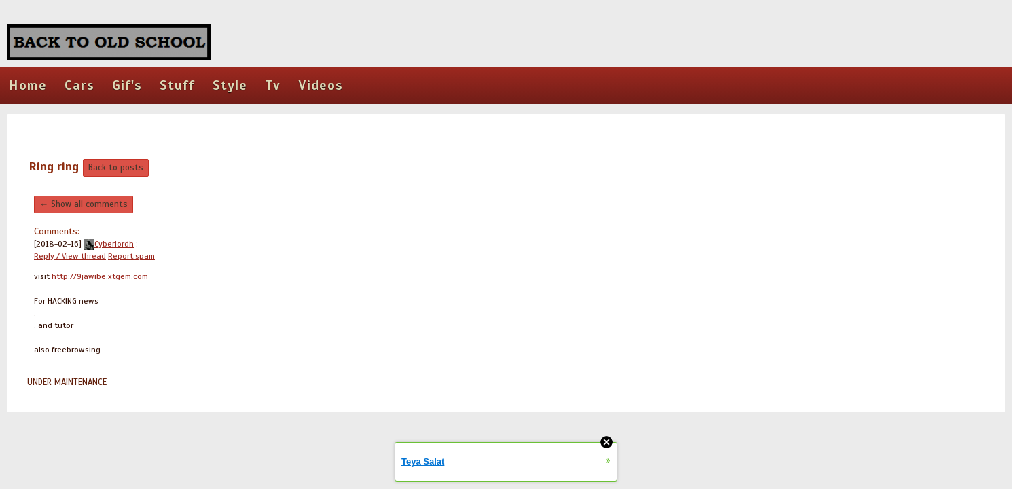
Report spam (131, 256)
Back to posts (115, 167)
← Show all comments (83, 204)
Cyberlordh (109, 244)
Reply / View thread (70, 256)
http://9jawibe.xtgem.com (100, 276)
